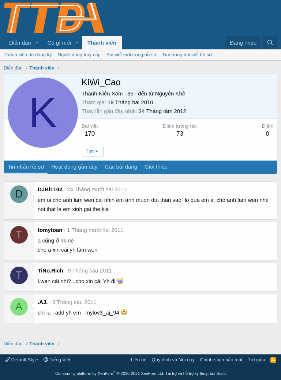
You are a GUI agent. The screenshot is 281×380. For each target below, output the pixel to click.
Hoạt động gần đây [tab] (74, 166)
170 (90, 133)
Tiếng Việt (57, 359)
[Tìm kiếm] (270, 42)
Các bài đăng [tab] (121, 166)
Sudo (221, 373)
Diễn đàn (20, 42)
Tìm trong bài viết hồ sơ (187, 54)
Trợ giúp (256, 359)
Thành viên (101, 42)
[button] (37, 42)
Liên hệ (138, 359)
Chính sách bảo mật (221, 359)
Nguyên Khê (170, 93)
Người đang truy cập (79, 54)
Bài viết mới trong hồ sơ (131, 54)
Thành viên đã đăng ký (28, 54)
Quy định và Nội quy (173, 359)
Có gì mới (59, 42)
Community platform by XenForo (109, 373)
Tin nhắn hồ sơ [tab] (26, 166)
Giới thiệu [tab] (156, 166)
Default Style (21, 359)
